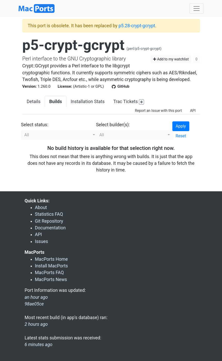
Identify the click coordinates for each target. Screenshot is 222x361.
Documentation (50, 227)
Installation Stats (88, 101)
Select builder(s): (113, 124)
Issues (41, 241)
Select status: (34, 124)
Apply (181, 126)
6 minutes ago (38, 344)
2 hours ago (36, 324)
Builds (55, 101)
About (41, 207)
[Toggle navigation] (196, 8)
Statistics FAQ (49, 214)
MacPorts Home (51, 259)
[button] (59, 135)
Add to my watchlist (171, 59)
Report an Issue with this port (158, 111)
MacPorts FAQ (49, 272)
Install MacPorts (51, 265)
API (193, 111)
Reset (181, 135)
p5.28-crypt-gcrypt (137, 25)
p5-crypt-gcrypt (73, 45)
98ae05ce (34, 303)
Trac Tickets (128, 102)
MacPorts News (51, 279)
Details (34, 101)
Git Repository (49, 221)
